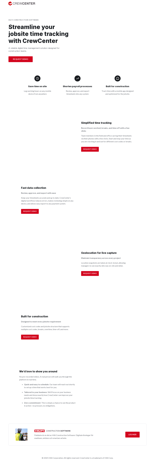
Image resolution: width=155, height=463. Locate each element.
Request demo (90, 149)
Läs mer (132, 434)
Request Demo (20, 59)
